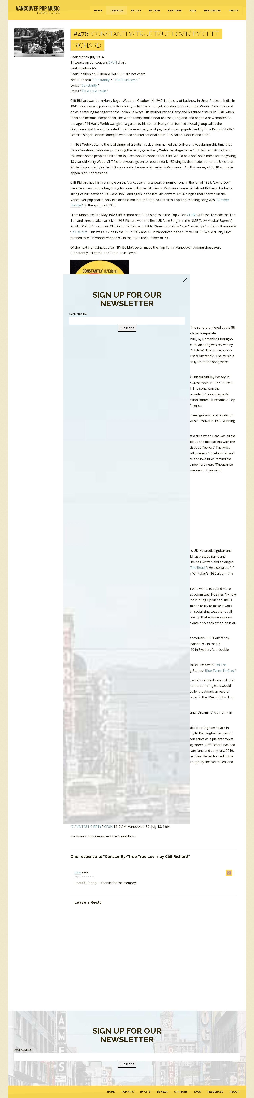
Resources (212, 10)
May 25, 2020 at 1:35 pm (84, 876)
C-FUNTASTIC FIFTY (86, 826)
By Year (154, 10)
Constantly (101, 80)
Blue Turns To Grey (219, 670)
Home (98, 10)
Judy (77, 872)
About (234, 10)
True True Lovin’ (125, 80)
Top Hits (116, 10)
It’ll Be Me (79, 232)
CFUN (113, 62)
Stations (175, 10)
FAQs (192, 10)
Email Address (23, 1050)
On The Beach (195, 567)
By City (136, 10)
